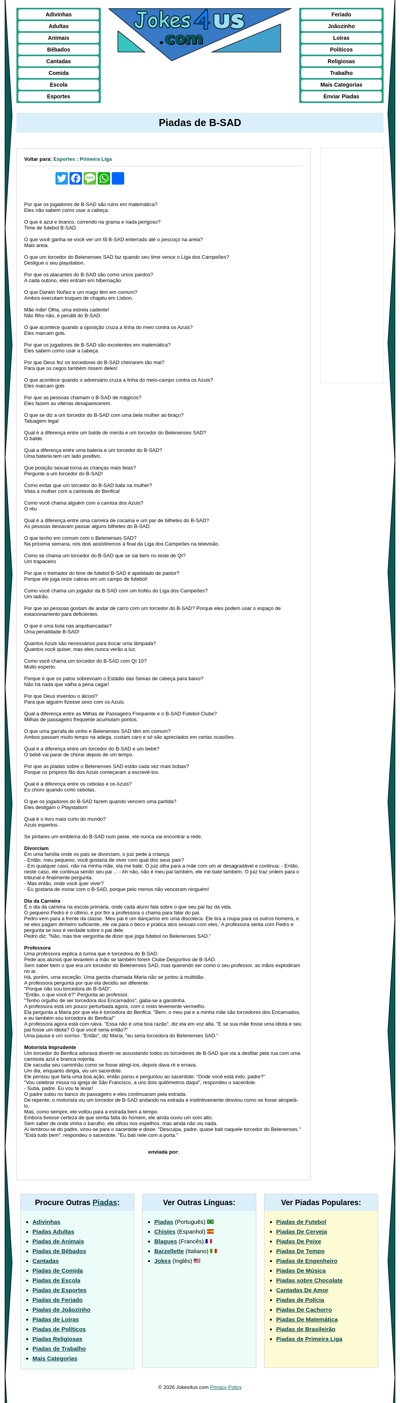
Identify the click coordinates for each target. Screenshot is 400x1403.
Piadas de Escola (56, 1280)
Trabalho (341, 73)
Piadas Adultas (53, 1231)
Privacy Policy (226, 1387)
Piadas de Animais (58, 1241)
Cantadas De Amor (302, 1290)
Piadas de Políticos (59, 1329)
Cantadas (58, 61)
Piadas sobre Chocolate (309, 1280)
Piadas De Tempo (300, 1251)
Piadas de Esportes (59, 1290)
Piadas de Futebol (301, 1221)
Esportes (58, 96)
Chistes (164, 1231)
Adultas (58, 26)
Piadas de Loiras (55, 1319)
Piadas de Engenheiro (307, 1260)
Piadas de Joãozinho (61, 1309)
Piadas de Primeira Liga (309, 1338)
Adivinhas (59, 14)
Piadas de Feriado (57, 1299)
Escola (59, 85)
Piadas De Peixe (298, 1241)
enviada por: (163, 1152)
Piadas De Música (301, 1270)
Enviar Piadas (341, 96)
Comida (58, 73)
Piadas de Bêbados (59, 1251)
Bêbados (58, 49)
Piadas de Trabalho (59, 1348)
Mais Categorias (341, 85)
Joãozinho (341, 26)
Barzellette (169, 1251)
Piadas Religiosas (57, 1338)
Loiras (341, 38)
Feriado (342, 14)
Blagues (165, 1241)
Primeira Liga (96, 159)
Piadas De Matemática (307, 1319)
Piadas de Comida (57, 1270)
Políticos (341, 49)
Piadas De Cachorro (304, 1309)
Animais (58, 38)
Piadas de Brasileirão (306, 1329)
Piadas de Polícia (300, 1299)
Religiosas (341, 61)
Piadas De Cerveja (301, 1231)
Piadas (105, 1202)
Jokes (162, 1260)
